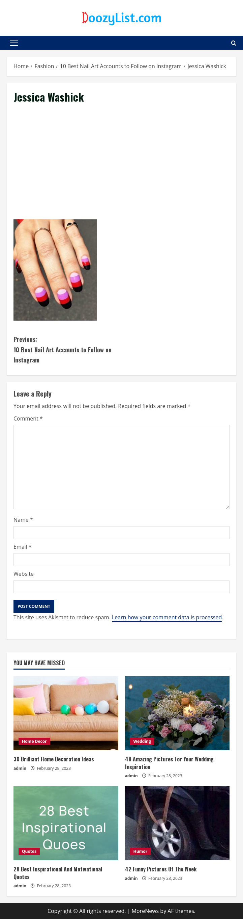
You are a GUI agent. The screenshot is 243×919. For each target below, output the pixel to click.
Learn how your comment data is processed (167, 617)
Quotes (29, 851)
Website (23, 573)
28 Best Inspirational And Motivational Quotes (57, 873)
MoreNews (145, 911)
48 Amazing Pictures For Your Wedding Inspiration (169, 763)
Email (22, 546)
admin (19, 768)
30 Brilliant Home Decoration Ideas (53, 759)
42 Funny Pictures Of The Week (160, 869)
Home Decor (34, 741)
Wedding (142, 741)
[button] (14, 43)
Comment (28, 418)
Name (23, 519)
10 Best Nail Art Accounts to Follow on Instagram (67, 349)
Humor (140, 851)
